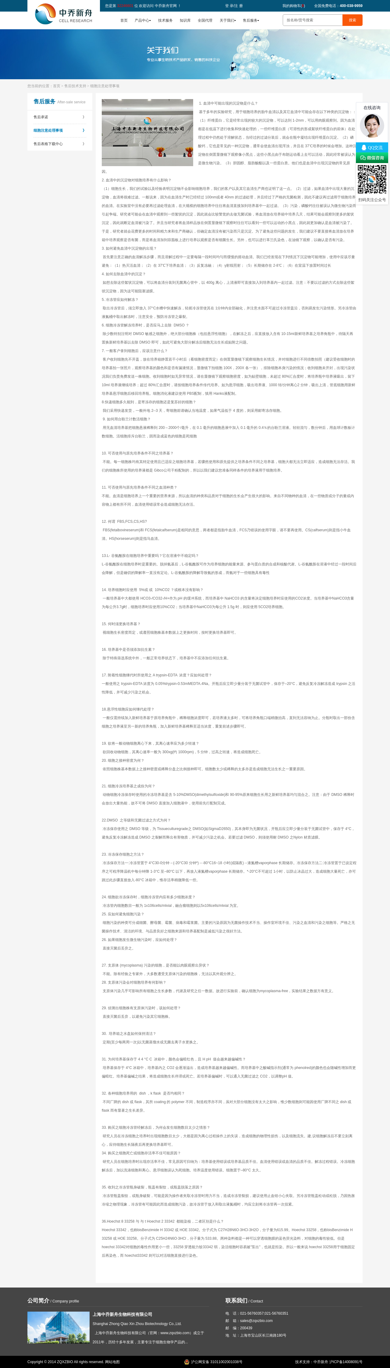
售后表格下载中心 (60, 144)
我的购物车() (293, 6)
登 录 (229, 6)
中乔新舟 (321, 1362)
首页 (124, 20)
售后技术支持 (75, 86)
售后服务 (250, 20)
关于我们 (227, 20)
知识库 (185, 20)
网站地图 (112, 1362)
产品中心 (142, 20)
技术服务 (165, 20)
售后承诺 (60, 117)
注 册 (238, 6)
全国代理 (205, 20)
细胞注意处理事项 (60, 130)
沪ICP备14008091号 (346, 1362)
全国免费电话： (338, 6)
